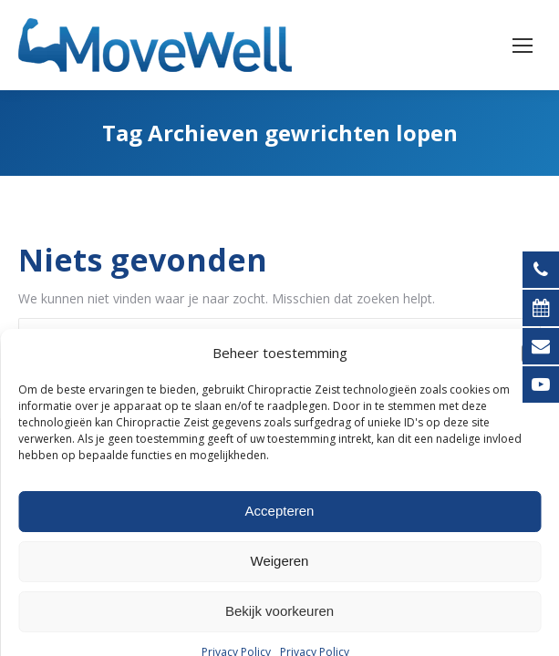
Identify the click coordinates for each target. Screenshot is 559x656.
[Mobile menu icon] (522, 45)
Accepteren (280, 630)
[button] (532, 472)
